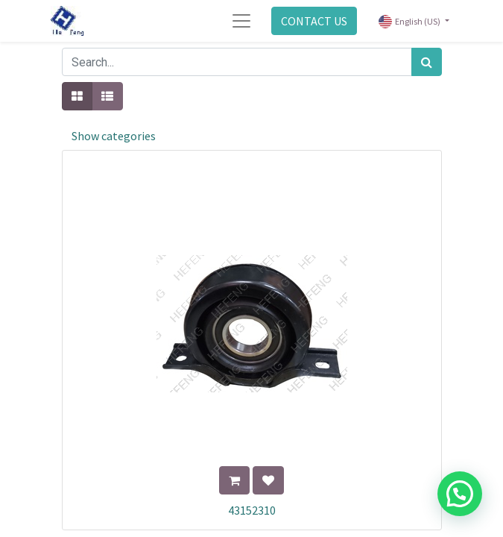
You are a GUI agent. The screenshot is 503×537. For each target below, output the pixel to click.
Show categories (114, 135)
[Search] (426, 62)
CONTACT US (314, 20)
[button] (234, 480)
